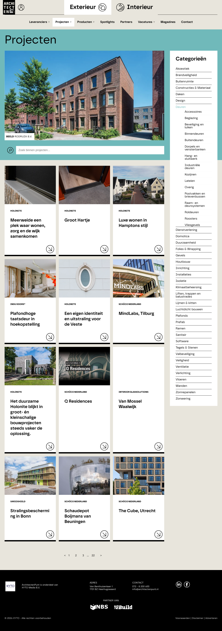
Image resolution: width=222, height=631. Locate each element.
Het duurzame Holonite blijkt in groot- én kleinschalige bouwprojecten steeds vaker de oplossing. (26, 417)
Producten (84, 22)
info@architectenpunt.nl (145, 589)
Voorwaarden (182, 618)
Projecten (62, 22)
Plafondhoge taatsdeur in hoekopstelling (25, 319)
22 (93, 555)
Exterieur (83, 7)
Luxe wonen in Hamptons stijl (133, 223)
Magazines (168, 22)
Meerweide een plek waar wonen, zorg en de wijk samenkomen (27, 228)
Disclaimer (197, 618)
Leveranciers (38, 22)
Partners (126, 22)
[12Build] (123, 607)
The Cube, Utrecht (137, 511)
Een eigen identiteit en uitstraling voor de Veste (84, 319)
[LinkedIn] (179, 584)
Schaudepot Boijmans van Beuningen (78, 516)
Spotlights (107, 22)
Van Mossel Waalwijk (130, 404)
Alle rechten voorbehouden (36, 618)
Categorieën (191, 59)
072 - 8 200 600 (140, 586)
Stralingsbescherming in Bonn (29, 514)
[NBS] (99, 607)
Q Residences (78, 401)
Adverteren (211, 618)
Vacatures (145, 22)
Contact (187, 22)
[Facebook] (187, 584)
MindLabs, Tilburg (136, 314)
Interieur (140, 7)
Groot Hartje (77, 220)
